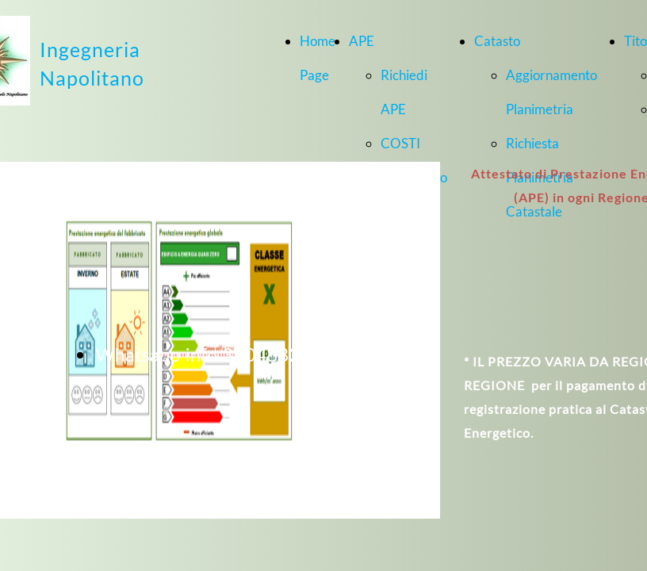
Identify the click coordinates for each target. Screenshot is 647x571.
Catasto (497, 41)
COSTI (400, 143)
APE (361, 41)
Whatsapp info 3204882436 (214, 354)
